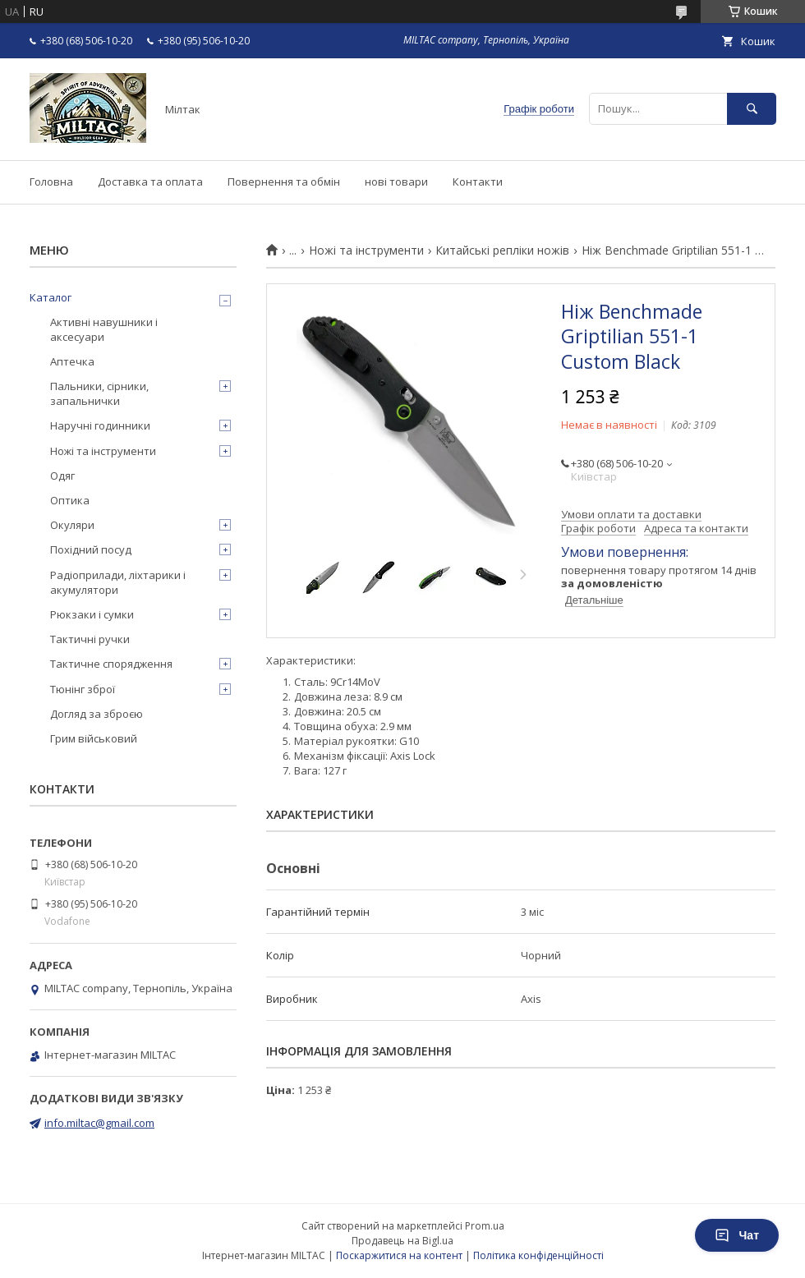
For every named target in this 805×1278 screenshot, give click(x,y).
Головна (51, 181)
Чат (737, 1235)
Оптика (70, 500)
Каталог (50, 297)
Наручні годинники (100, 425)
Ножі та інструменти (366, 250)
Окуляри (72, 524)
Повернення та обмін (284, 181)
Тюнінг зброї (82, 689)
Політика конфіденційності (538, 1255)
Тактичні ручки (90, 639)
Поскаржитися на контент (399, 1255)
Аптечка (72, 361)
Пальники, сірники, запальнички (99, 393)
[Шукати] (751, 109)
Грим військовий (93, 738)
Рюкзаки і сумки (92, 614)
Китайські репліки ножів (502, 250)
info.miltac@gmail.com (99, 1122)
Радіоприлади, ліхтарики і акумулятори (118, 582)
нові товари (396, 181)
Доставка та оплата (150, 181)
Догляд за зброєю (96, 713)
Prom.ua (484, 1226)
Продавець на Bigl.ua (402, 1241)
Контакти (478, 181)
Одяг (62, 475)
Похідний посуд (90, 549)
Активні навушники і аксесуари (104, 329)
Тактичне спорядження (111, 663)
